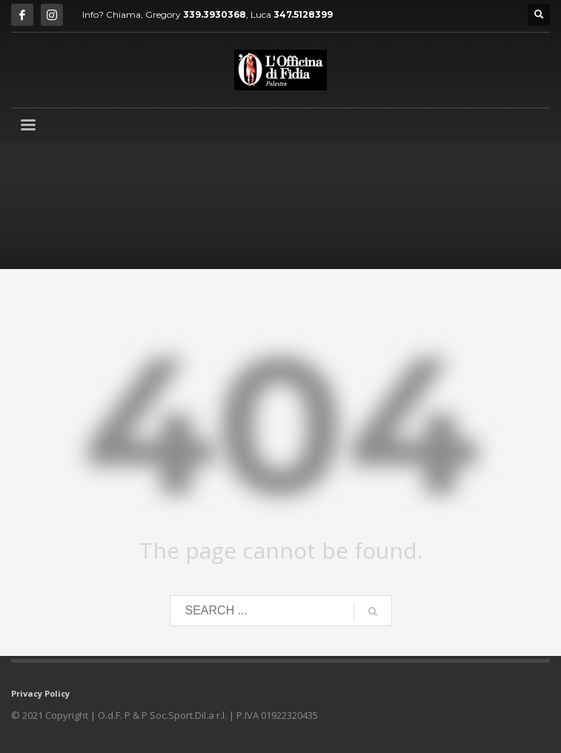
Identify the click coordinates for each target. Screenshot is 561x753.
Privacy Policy (40, 693)
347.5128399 (303, 14)
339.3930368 (214, 14)
